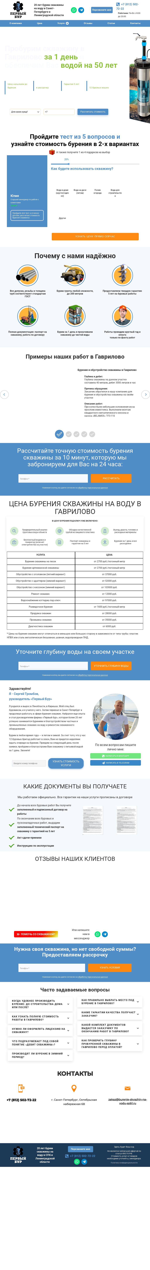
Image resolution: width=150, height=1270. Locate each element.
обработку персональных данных (93, 488)
